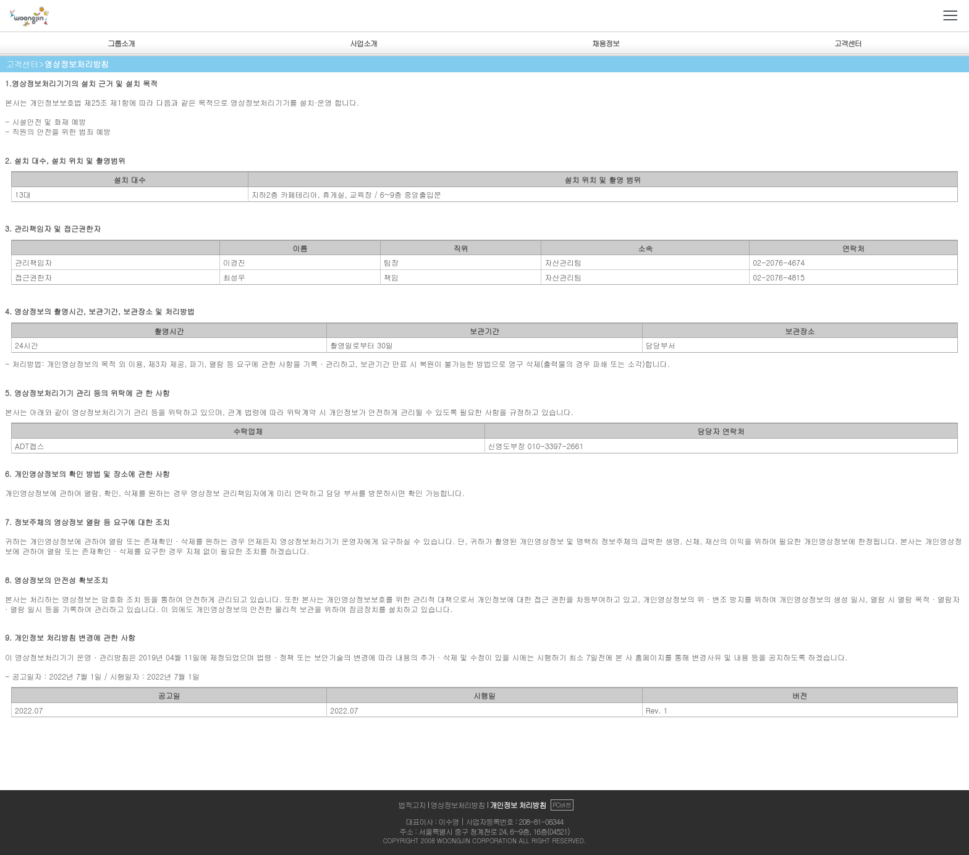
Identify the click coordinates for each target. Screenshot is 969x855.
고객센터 (847, 43)
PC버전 (561, 805)
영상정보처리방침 (458, 804)
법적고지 (412, 804)
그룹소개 (121, 43)
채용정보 (605, 43)
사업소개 (363, 43)
